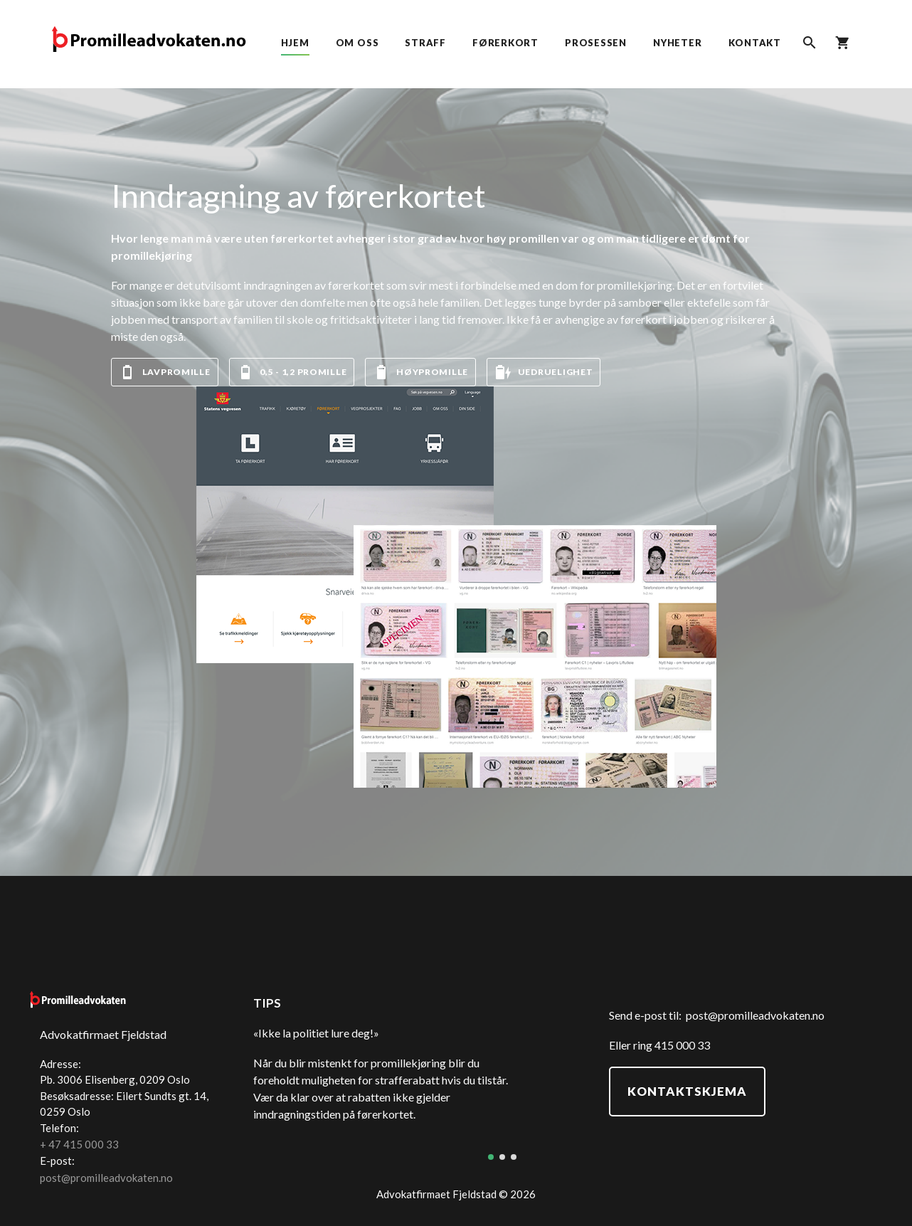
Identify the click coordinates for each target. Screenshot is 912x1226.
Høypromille (420, 372)
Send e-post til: (647, 1015)
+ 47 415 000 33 (79, 1144)
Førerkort (505, 42)
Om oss (357, 42)
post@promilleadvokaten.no (755, 1015)
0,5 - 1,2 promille (292, 372)
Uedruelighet (543, 372)
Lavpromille (165, 372)
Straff (425, 42)
